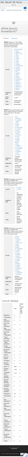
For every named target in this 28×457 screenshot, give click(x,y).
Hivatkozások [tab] (14, 38)
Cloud (10, 1)
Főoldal (2, 1)
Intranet (2, 2)
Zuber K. (18, 154)
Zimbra (6, 1)
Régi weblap (19, 2)
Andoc (17, 1)
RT (21, 1)
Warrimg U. (18, 274)
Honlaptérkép (14, 448)
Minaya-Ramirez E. (17, 142)
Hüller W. (18, 89)
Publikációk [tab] (6, 38)
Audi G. (17, 242)
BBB (14, 1)
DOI (16, 294)
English (14, 5)
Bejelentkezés (8, 2)
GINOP (14, 2)
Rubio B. (17, 53)
